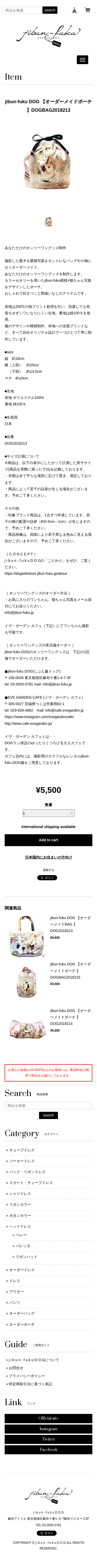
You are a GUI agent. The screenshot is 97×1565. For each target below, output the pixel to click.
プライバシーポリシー (27, 1376)
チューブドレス (22, 1150)
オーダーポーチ (22, 1324)
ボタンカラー (20, 1215)
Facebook (48, 1449)
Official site (48, 1418)
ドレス (14, 1281)
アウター (16, 1292)
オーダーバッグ (22, 1313)
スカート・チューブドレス (31, 1183)
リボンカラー (20, 1204)
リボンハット (27, 1257)
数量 (48, 805)
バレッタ (23, 1246)
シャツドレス (20, 1193)
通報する (48, 869)
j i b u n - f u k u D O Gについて (34, 1360)
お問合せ (16, 1368)
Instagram (48, 1429)
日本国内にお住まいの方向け (48, 857)
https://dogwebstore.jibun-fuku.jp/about (36, 573)
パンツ (14, 1302)
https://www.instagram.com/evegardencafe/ (39, 717)
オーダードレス (22, 1270)
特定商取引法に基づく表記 (30, 1384)
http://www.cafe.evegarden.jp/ (28, 723)
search (49, 10)
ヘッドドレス (20, 1226)
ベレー (21, 1235)
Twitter (48, 1439)
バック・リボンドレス (27, 1172)
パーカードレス (22, 1161)
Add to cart (48, 840)
